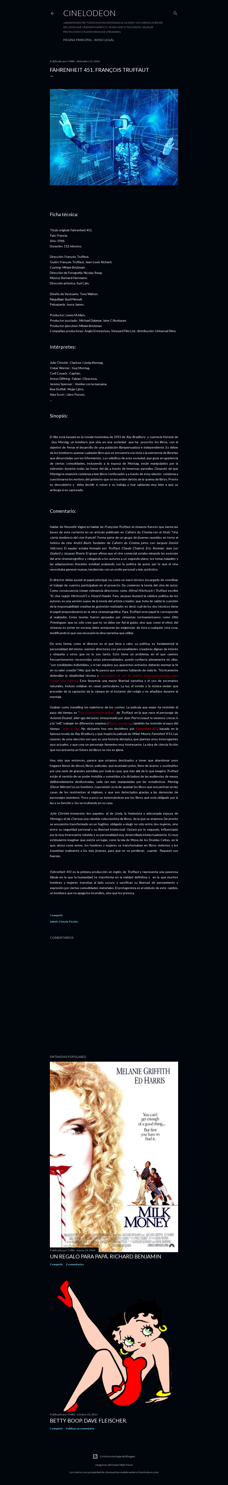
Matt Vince (126, 1464)
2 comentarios (75, 1264)
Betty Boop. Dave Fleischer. (88, 1420)
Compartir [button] (56, 915)
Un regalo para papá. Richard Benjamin (105, 1256)
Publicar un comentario (80, 1428)
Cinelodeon (89, 13)
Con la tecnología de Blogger (114, 1456)
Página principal (77, 40)
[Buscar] (175, 12)
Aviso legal (104, 40)
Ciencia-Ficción (68, 921)
